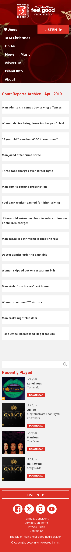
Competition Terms (36, 522)
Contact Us (36, 531)
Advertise (13, 62)
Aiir (57, 542)
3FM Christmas (17, 37)
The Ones (33, 441)
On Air (10, 46)
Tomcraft (33, 387)
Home (10, 29)
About (10, 79)
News (9, 54)
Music (25, 54)
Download (36, 395)
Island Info (14, 71)
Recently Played (17, 372)
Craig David (34, 468)
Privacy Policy (36, 526)
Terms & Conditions (36, 518)
